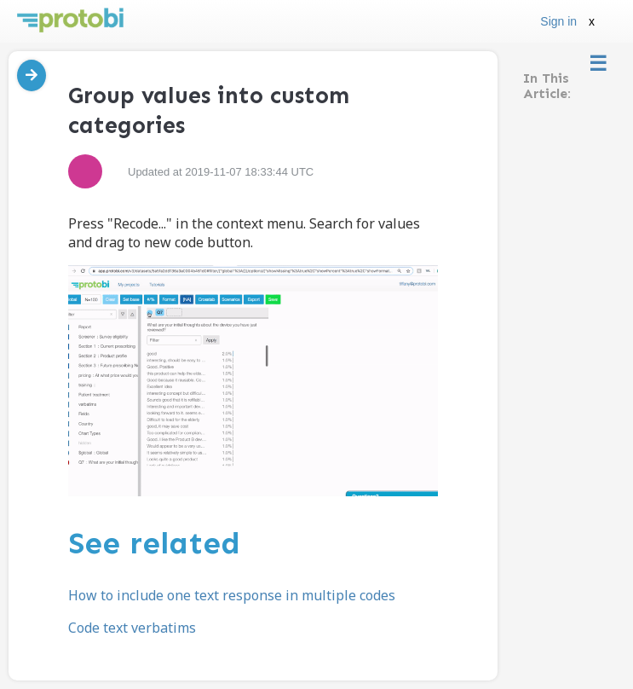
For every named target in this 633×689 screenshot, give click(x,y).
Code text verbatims (132, 627)
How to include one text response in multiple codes (231, 595)
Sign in (558, 21)
